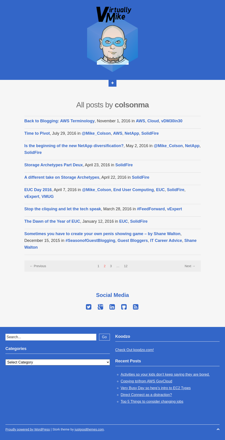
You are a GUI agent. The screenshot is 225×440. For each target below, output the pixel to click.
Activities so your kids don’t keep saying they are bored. (165, 374)
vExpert (31, 196)
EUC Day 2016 (38, 190)
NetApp (132, 133)
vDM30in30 (171, 121)
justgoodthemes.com (89, 429)
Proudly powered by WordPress (27, 429)
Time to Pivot (37, 133)
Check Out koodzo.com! (134, 350)
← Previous (38, 266)
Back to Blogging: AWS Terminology (59, 121)
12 (126, 266)
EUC (160, 190)
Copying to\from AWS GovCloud (146, 381)
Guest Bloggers (133, 240)
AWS (140, 121)
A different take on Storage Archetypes (61, 177)
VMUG (48, 196)
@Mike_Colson (96, 133)
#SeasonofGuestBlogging (90, 240)
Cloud (153, 121)
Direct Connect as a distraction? (146, 395)
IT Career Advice (166, 240)
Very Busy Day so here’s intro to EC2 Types (156, 388)
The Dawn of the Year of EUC (52, 221)
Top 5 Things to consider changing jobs (152, 401)
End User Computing (133, 190)
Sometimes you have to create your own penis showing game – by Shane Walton (102, 234)
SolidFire (150, 133)
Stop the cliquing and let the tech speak (62, 209)
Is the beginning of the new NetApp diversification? (74, 146)
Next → (190, 266)
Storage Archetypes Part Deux (53, 165)
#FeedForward (151, 209)
